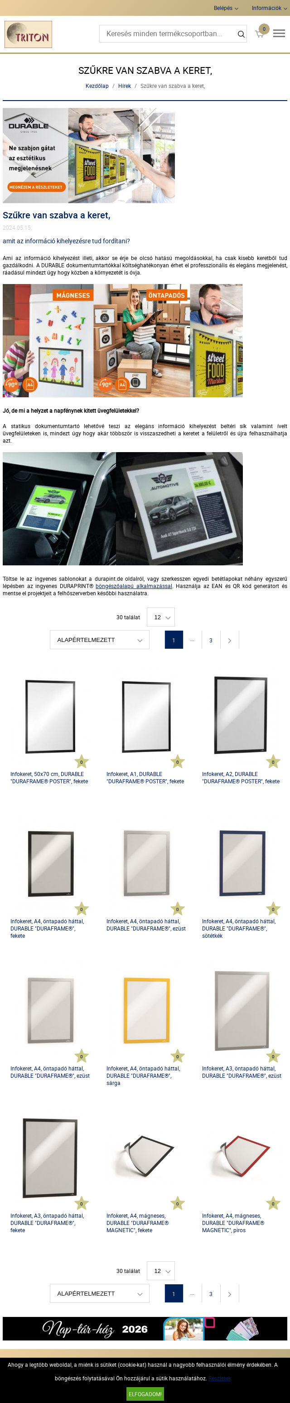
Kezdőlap (97, 85)
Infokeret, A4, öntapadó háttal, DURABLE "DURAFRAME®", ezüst (146, 924)
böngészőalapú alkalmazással (134, 585)
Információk (266, 7)
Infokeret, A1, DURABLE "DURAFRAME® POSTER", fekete (145, 777)
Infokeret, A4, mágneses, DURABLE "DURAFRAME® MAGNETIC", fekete (137, 1223)
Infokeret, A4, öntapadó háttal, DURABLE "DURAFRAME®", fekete (47, 928)
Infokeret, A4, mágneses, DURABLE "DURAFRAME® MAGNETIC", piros (233, 1223)
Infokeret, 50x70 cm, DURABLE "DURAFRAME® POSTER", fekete (49, 777)
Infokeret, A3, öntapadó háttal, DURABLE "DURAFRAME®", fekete (47, 1223)
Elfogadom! (145, 1394)
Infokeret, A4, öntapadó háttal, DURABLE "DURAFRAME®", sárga (143, 1075)
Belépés (223, 7)
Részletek (219, 1378)
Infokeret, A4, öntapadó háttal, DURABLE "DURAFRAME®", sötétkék (239, 928)
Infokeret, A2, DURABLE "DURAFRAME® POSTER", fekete (241, 777)
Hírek (124, 85)
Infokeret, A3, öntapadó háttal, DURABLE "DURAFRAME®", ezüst (241, 1072)
